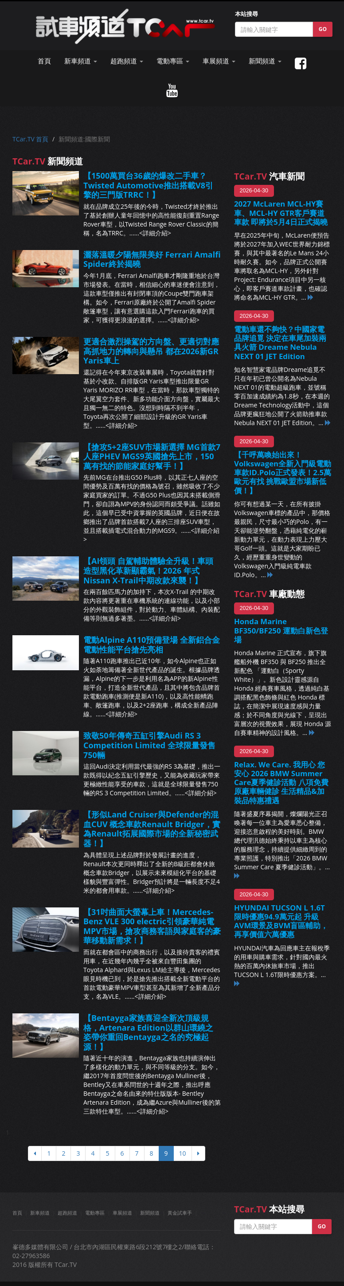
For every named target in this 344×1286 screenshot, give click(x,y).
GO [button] (323, 29)
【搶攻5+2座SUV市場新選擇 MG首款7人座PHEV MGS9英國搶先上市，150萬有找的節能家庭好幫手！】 (151, 456)
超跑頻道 (67, 1212)
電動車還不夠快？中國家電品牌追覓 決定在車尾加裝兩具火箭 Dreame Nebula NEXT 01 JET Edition (280, 342)
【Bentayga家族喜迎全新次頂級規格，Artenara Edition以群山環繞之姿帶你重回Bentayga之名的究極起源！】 (148, 1032)
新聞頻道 (150, 1212)
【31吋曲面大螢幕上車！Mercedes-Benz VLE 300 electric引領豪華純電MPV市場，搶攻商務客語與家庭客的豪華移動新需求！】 (152, 926)
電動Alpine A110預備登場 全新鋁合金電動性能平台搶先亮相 (151, 644)
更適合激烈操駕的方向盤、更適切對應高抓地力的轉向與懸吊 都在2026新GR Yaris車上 (151, 351)
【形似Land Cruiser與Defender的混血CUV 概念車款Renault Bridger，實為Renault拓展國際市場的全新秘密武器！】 (151, 828)
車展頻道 (122, 1212)
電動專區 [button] (172, 61)
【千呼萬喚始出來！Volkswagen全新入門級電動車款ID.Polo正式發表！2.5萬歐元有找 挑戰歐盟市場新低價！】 (282, 473)
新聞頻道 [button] (265, 61)
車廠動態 (269, 594)
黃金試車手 (180, 1212)
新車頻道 (40, 1212)
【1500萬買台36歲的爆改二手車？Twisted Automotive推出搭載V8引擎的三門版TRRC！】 (148, 185)
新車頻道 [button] (80, 61)
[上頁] (35, 1153)
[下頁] (198, 1153)
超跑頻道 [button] (126, 61)
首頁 (44, 61)
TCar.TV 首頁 (30, 139)
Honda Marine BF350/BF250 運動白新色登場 (281, 630)
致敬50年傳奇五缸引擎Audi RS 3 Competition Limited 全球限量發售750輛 (149, 745)
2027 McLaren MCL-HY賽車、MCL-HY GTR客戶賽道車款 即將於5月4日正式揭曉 (281, 213)
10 (182, 1153)
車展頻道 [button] (219, 61)
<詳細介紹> (155, 233)
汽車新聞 (269, 176)
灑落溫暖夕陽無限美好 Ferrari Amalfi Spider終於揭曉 (152, 259)
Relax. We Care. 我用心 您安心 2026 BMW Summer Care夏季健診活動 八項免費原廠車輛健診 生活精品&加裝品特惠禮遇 (281, 782)
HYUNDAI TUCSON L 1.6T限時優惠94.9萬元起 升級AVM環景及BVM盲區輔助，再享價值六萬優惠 (281, 921)
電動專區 (95, 1212)
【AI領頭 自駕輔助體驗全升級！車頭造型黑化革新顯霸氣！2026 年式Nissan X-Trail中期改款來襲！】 (148, 570)
